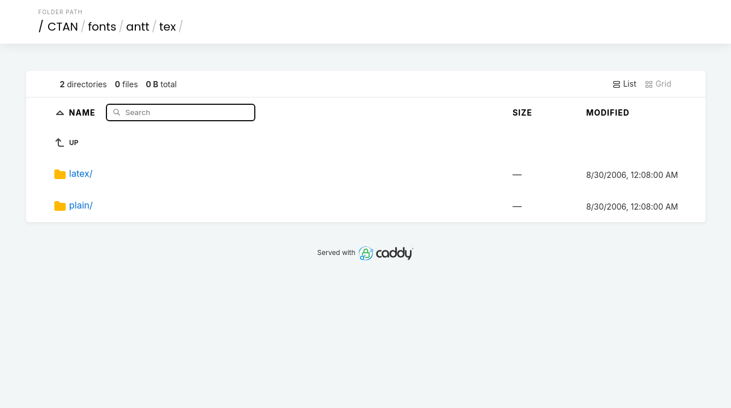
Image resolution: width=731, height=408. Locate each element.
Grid (658, 84)
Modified (608, 112)
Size (522, 112)
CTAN (63, 27)
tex (167, 27)
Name (83, 112)
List (624, 84)
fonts (102, 27)
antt (137, 27)
